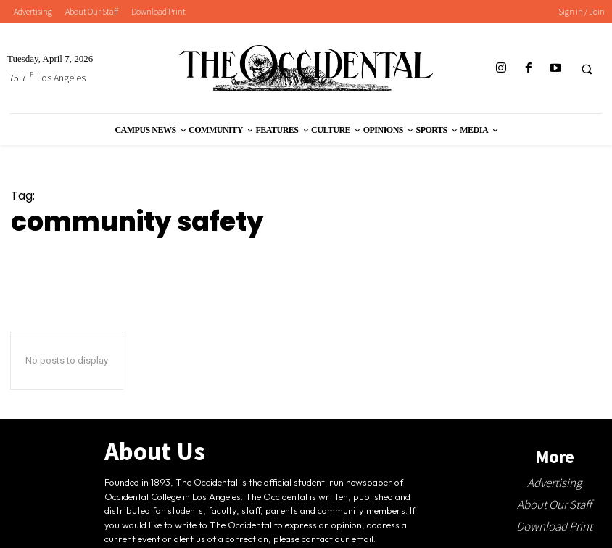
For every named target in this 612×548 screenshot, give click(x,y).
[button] (586, 69)
